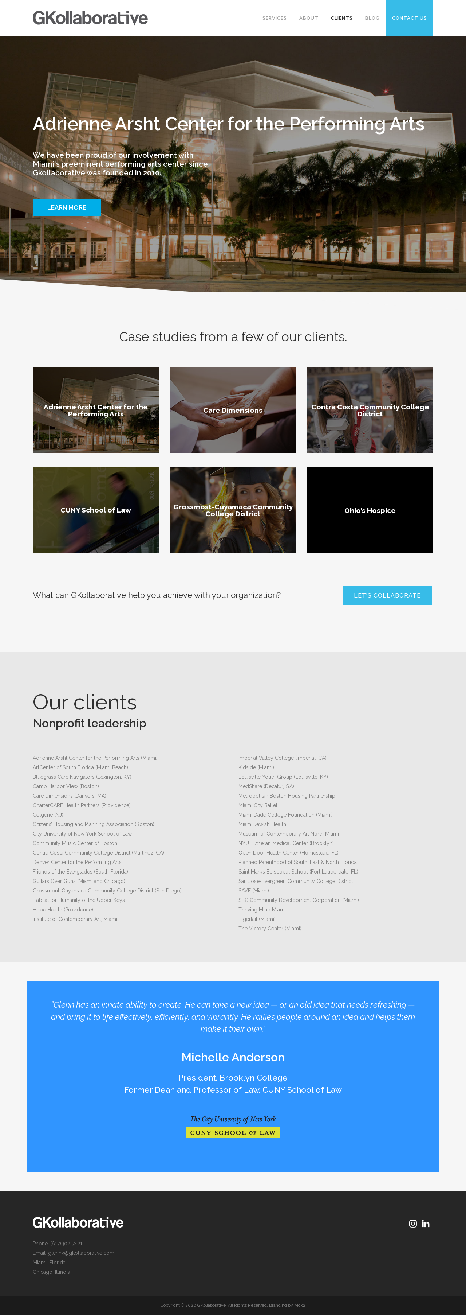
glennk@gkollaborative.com (81, 1253)
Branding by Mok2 (287, 1305)
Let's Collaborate (387, 595)
